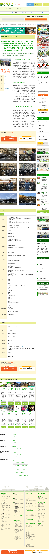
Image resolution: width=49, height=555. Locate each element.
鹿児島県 (18, 511)
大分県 (18, 508)
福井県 (2, 525)
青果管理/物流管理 (29, 509)
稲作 (18, 530)
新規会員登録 (36, 19)
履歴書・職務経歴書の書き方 (42, 505)
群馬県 (9, 514)
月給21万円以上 (25, 53)
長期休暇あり (9, 55)
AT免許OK (21, 55)
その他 (27, 518)
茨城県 (2, 514)
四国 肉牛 (43, 243)
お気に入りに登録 (4, 400)
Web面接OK (28, 545)
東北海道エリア (4, 494)
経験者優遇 (33, 536)
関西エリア (16, 493)
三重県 (9, 528)
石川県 (9, 524)
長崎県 (21, 507)
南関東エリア (4, 516)
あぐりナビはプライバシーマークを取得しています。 (14, 8)
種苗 (14, 535)
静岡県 (2, 528)
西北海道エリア (4, 502)
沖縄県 (15, 512)
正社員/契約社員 (7, 89)
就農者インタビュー (41, 499)
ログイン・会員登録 (41, 509)
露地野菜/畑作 (16, 529)
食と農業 (44, 285)
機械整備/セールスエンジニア (30, 506)
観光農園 (15, 532)
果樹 (21, 530)
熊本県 (15, 508)
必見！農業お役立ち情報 (42, 498)
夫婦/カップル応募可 (15, 55)
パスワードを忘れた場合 (42, 102)
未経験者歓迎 (31, 53)
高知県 (15, 504)
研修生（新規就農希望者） (30, 515)
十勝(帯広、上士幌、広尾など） (5, 496)
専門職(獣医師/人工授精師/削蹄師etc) (30, 500)
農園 (18, 531)
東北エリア (3, 509)
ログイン (13, 19)
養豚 (14, 524)
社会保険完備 (4, 53)
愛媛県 (21, 503)
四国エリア (16, 502)
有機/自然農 (28, 536)
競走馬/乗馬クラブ (17, 525)
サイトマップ (41, 268)
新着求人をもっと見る (43, 212)
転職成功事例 (40, 503)
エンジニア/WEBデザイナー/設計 (30, 503)
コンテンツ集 (40, 494)
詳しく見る (3, 403)
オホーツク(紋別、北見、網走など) (5, 500)
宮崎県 (15, 511)
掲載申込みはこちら (41, 513)
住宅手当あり (20, 53)
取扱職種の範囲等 (42, 278)
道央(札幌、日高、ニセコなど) (5, 504)
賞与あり (8, 53)
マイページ (40, 510)
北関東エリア (4, 513)
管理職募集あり (13, 53)
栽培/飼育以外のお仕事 (30, 546)
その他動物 (20, 526)
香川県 (18, 503)
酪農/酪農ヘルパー (17, 523)
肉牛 (5, 83)
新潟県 (2, 524)
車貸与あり (28, 526)
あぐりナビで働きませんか (42, 520)
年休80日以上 (28, 531)
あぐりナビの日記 (41, 525)
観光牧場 (15, 526)
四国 (5, 76)
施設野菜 (21, 529)
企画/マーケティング (29, 505)
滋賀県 (15, 494)
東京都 (9, 517)
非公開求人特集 (41, 497)
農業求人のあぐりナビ (4, 24)
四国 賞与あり (43, 246)
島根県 (18, 499)
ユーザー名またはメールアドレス (43, 83)
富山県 (6, 524)
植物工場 (15, 530)
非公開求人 (33, 534)
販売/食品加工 (28, 498)
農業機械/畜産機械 (17, 538)
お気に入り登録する (26, 138)
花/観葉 (15, 531)
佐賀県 (18, 507)
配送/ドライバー (28, 499)
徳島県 (5, 79)
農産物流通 (16, 539)
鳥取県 (15, 499)
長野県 (6, 521)
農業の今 (39, 285)
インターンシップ (29, 514)
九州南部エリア (16, 510)
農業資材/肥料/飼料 (17, 536)
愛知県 (6, 528)
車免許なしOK (28, 544)
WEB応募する (9, 138)
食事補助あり (28, 533)
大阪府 (21, 494)
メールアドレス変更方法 (42, 101)
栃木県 (6, 514)
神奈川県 (3, 518)
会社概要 (40, 264)
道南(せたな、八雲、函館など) (5, 507)
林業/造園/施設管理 (17, 537)
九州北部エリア (16, 506)
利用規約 (40, 271)
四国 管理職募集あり (41, 248)
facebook (39, 524)
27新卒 (33, 544)
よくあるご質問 (42, 261)
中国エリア (16, 498)
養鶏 (17, 524)
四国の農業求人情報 (13, 24)
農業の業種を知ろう (41, 506)
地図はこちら (24, 346)
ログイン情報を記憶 (42, 93)
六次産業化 (28, 534)
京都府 (18, 494)
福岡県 (15, 507)
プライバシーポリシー (43, 275)
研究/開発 (27, 502)
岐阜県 (2, 529)
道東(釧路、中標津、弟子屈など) (5, 498)
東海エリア (3, 526)
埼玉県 (2, 517)
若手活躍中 (3, 55)
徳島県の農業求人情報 (22, 24)
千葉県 (6, 517)
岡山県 (21, 499)
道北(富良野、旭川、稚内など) (5, 506)
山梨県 (2, 521)
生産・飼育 (6, 85)
